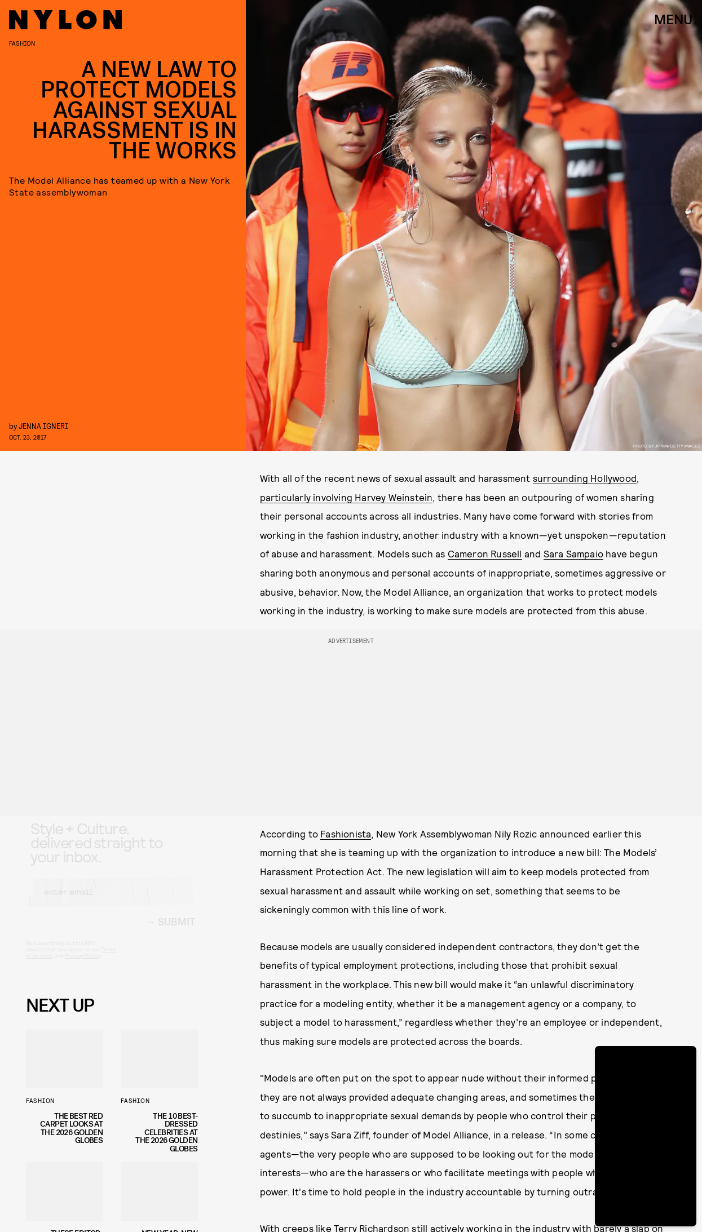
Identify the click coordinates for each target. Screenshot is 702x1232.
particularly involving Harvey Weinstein (346, 497)
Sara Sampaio (573, 553)
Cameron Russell (485, 553)
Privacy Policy (82, 965)
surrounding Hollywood (585, 478)
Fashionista (345, 833)
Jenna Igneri (43, 426)
